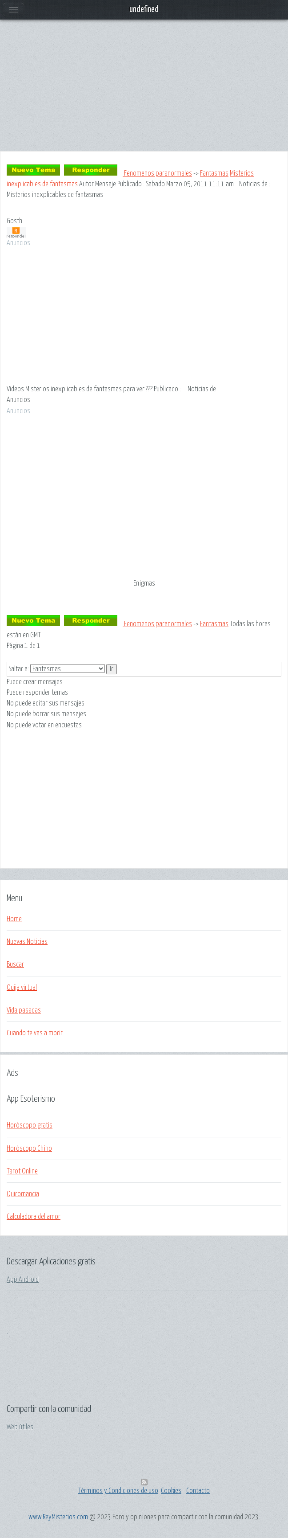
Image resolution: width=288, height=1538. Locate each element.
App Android (23, 1279)
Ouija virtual (22, 987)
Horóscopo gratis (29, 1125)
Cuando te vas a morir (35, 1033)
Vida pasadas (24, 1010)
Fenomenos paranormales (157, 173)
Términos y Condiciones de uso (118, 1490)
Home (14, 919)
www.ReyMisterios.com (58, 1517)
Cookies (171, 1490)
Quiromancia (23, 1194)
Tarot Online (22, 1171)
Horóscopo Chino (29, 1148)
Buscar (15, 964)
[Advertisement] (144, 88)
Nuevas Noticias (27, 941)
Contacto (198, 1490)
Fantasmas (214, 173)
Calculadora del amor (33, 1216)
